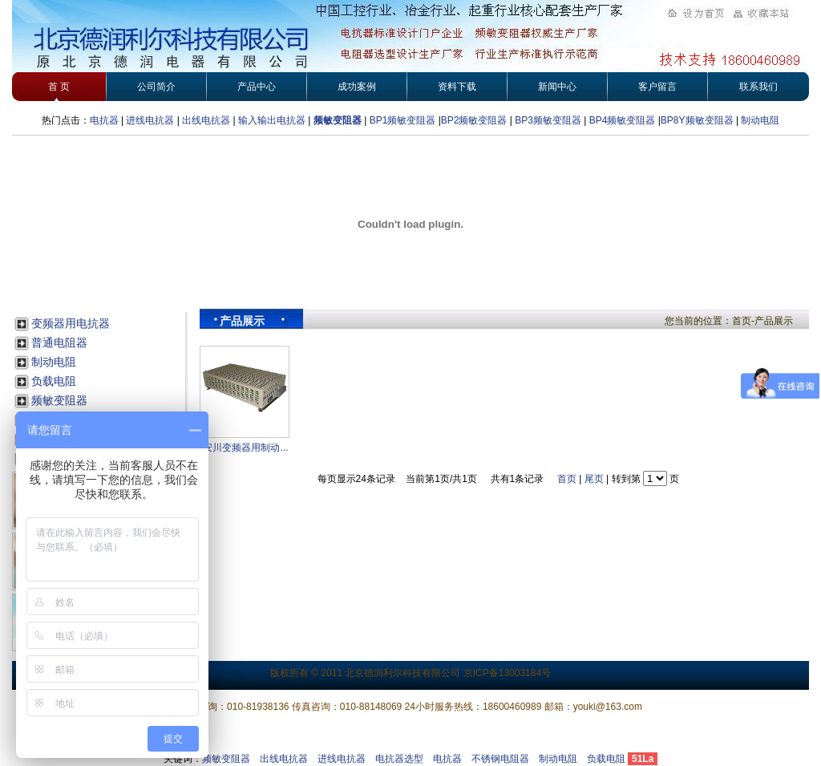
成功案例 (357, 86)
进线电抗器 (150, 120)
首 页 (59, 86)
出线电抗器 (206, 120)
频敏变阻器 (337, 120)
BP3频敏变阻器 (546, 120)
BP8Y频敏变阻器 (698, 120)
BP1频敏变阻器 (403, 120)
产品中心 (256, 86)
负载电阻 (53, 381)
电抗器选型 (399, 758)
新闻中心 (557, 86)
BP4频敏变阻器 (622, 120)
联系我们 (758, 86)
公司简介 (156, 86)
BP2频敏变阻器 (474, 120)
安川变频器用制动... (245, 447)
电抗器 (104, 120)
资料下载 (457, 86)
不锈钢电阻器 (500, 758)
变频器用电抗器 (70, 323)
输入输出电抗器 (271, 120)
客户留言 (657, 86)
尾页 (594, 478)
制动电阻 (760, 120)
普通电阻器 (59, 342)
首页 (566, 478)
